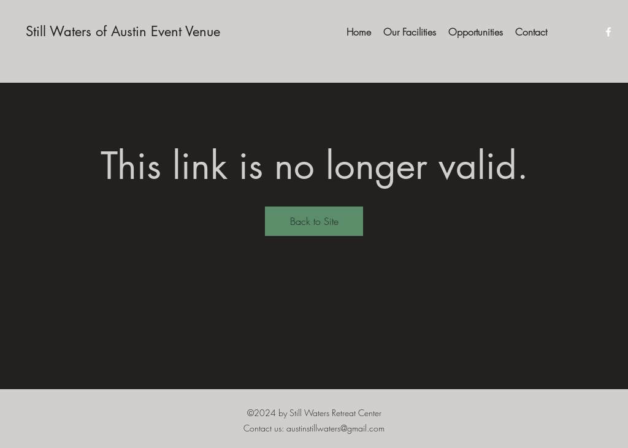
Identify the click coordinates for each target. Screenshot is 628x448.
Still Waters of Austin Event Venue (123, 31)
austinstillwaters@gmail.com (335, 428)
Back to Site (314, 221)
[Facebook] (608, 32)
